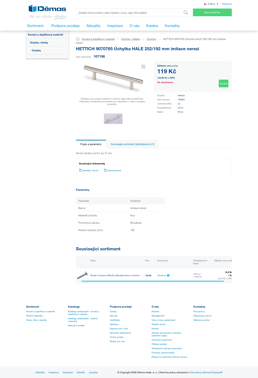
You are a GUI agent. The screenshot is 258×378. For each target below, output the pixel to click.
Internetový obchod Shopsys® (205, 372)
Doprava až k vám (119, 328)
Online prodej (116, 337)
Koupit (223, 83)
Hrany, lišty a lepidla (36, 320)
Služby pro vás (117, 341)
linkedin (81, 372)
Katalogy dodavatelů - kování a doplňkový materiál (83, 312)
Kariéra (155, 328)
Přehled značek (159, 344)
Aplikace (114, 324)
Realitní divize (158, 324)
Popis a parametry (91, 144)
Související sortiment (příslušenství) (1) (133, 144)
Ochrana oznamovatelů (163, 352)
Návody (114, 315)
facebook (68, 372)
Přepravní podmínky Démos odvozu (169, 356)
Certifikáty (115, 320)
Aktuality (40, 372)
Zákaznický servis (202, 315)
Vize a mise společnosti (163, 320)
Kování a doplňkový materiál (45, 34)
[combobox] (211, 3)
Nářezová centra (201, 320)
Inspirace (54, 372)
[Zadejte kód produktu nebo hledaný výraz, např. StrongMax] (133, 12)
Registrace (227, 3)
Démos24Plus (212, 12)
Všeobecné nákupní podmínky (167, 348)
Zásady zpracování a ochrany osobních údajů (166, 334)
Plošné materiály (34, 315)
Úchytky (36, 50)
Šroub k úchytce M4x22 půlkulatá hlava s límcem (115, 275)
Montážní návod (88, 170)
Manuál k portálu (76, 325)
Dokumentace (112, 170)
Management (158, 315)
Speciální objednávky (120, 332)
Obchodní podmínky (162, 339)
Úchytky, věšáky (39, 42)
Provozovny (199, 311)
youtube (93, 372)
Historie (155, 311)
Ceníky (113, 311)
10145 (148, 275)
